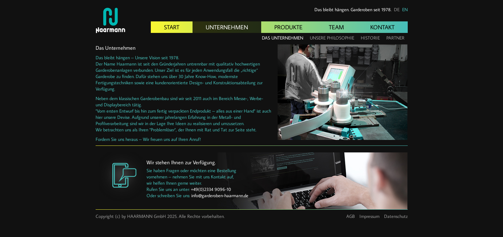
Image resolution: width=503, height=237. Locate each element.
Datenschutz (396, 216)
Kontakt (382, 27)
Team (336, 27)
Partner (395, 38)
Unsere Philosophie (332, 38)
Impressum (369, 216)
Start (171, 27)
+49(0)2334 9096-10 (211, 189)
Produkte (288, 27)
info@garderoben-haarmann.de (219, 195)
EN (405, 10)
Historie (370, 38)
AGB (350, 216)
